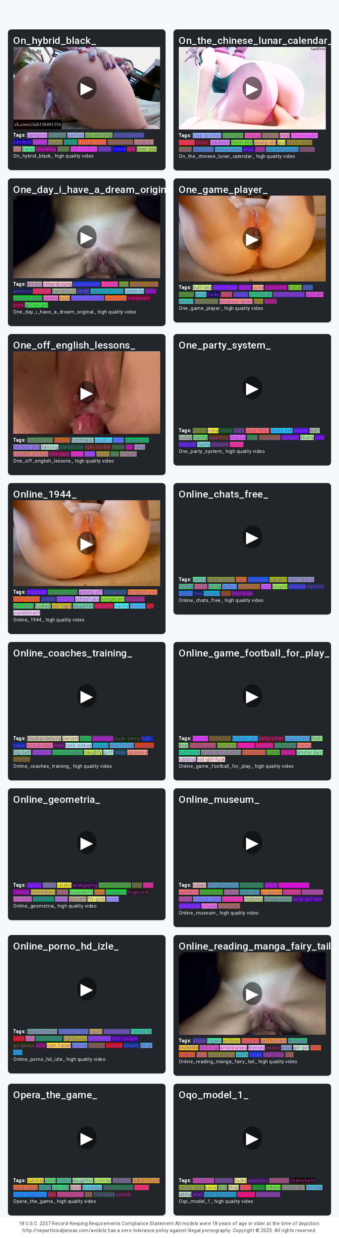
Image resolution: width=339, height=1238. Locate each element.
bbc (52, 1194)
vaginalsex (252, 885)
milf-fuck (203, 149)
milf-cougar (125, 1038)
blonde (307, 149)
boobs (200, 430)
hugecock (269, 437)
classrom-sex (42, 1031)
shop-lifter (257, 430)
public (273, 752)
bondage (92, 1187)
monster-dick (73, 1031)
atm (30, 1038)
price (75, 1187)
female (21, 892)
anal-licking (120, 142)
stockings (115, 298)
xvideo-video (144, 284)
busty (271, 301)
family (34, 885)
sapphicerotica (106, 291)
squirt (185, 149)
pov (115, 454)
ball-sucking (84, 149)
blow (89, 454)
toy (129, 447)
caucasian (99, 1038)
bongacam (112, 599)
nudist (273, 1047)
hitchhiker (83, 440)
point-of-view (129, 135)
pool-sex (135, 599)
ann (131, 149)
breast (240, 294)
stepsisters (297, 738)
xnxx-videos (221, 1054)
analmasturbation (221, 752)
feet (226, 593)
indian (199, 885)
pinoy (63, 149)
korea (214, 586)
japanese (137, 752)
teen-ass (147, 149)
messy (301, 430)
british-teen (117, 1031)
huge (120, 752)
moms (40, 142)
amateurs (249, 586)
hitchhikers (43, 892)
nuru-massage (87, 298)
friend (119, 149)
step (285, 135)
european (285, 745)
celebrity (134, 291)
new (124, 284)
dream (34, 284)
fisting (186, 586)
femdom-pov (142, 592)
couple (279, 586)
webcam (297, 1040)
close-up (209, 1047)
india (213, 430)
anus (248, 149)
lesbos (229, 586)
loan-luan (273, 1054)
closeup (246, 1194)
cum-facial (59, 1045)
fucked (43, 606)
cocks (200, 586)
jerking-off (137, 440)
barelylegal (225, 287)
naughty (93, 752)
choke (236, 444)
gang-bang (25, 1187)
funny (203, 444)
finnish (138, 606)
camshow (229, 906)
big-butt (22, 752)
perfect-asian (293, 885)
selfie (118, 447)
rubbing (187, 759)
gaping (79, 1045)
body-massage (30, 1194)
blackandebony (44, 738)
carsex (50, 298)
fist (88, 1194)
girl (150, 606)
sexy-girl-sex (307, 899)
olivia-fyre (115, 592)
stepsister (276, 287)
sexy (99, 892)
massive (103, 606)
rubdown (220, 142)
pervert (70, 738)
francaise (104, 1194)
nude (226, 294)
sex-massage (67, 752)
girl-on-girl (36, 305)
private (187, 142)
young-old (265, 142)
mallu (258, 1187)
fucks (213, 294)
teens (225, 430)
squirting (219, 437)
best (308, 287)
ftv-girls (57, 135)
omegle (128, 454)
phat (266, 586)
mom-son (242, 142)
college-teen (92, 142)
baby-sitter (271, 738)
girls (259, 301)
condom (22, 142)
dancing (50, 447)
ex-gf (83, 291)
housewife (81, 892)
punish (123, 1194)
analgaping (85, 885)
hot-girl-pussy (223, 885)
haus (139, 447)
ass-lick (60, 1187)
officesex (203, 1180)
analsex (297, 586)
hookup (253, 135)
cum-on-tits (97, 447)
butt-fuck (233, 135)
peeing (186, 294)
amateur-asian (236, 301)
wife (41, 1045)
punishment (86, 284)
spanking (46, 149)
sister (61, 899)
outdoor (232, 1040)
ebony (307, 437)
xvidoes (246, 745)
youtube (22, 899)
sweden (264, 745)
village (288, 752)
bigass (55, 142)
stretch (62, 440)
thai (198, 593)
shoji (233, 1187)
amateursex (233, 1047)
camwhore (64, 291)
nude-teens (127, 738)
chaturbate (302, 1180)
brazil (112, 899)
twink (45, 1187)
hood (245, 1187)
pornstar (144, 745)
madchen (43, 899)
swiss (28, 149)
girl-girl (301, 1047)
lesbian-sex (245, 738)
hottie (70, 142)
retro (151, 291)
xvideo (64, 1180)
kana (241, 579)
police (295, 287)
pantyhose (206, 301)
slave (211, 1187)
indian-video (221, 579)
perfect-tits (40, 440)
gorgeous (271, 892)
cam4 (77, 454)
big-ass (96, 1045)
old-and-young (282, 149)
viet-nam (59, 454)
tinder (202, 142)
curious (35, 1180)
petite (103, 454)
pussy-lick (281, 430)
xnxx (198, 1194)
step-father (301, 579)
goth (108, 752)
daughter (83, 606)
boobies (251, 1040)
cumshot (189, 892)
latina (185, 1194)
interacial (242, 593)
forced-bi (141, 1031)
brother (109, 284)
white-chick (300, 142)
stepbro (103, 440)
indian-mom (146, 1180)
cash (118, 440)
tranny (200, 437)
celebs (48, 599)
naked (186, 593)
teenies (256, 1047)
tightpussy (75, 1038)
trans (63, 892)
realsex (270, 135)
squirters (258, 1180)
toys (260, 149)
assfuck (292, 892)
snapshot (116, 892)
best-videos (78, 745)
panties (75, 135)
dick (17, 1052)
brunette (188, 1047)
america (22, 291)
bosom (131, 1045)
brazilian (37, 592)
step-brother (207, 135)
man (59, 745)
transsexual (203, 745)
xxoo (64, 298)
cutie (258, 287)
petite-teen (191, 1187)
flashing (42, 291)
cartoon (315, 586)
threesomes (228, 149)
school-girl (293, 1187)
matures (253, 899)
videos (231, 892)
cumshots (220, 738)
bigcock (187, 444)
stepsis (238, 437)
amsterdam (39, 745)
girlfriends (260, 294)
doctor (186, 301)
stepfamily (122, 745)
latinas (200, 738)
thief (252, 437)
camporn (37, 135)
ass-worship (99, 135)
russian (212, 593)
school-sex (87, 599)
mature (114, 1045)
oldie (50, 1180)
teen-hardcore (115, 885)
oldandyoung (57, 284)
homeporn (211, 892)
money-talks (207, 899)
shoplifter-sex (289, 294)
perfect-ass (26, 447)
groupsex (102, 738)
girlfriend (23, 606)
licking (304, 745)
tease (104, 149)
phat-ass (250, 892)
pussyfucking (62, 592)
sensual (65, 599)
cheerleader (304, 135)
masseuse (254, 752)
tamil (85, 738)
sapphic (278, 579)
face (202, 1054)
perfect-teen (27, 298)
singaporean (278, 899)
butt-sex (202, 287)
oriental (102, 1180)
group (199, 1040)
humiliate (189, 752)
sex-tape (62, 606)
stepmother (26, 599)
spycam (314, 294)
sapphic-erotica (30, 454)
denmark (279, 1180)
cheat (245, 287)
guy (281, 142)
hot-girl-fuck (211, 759)
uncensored (70, 1194)
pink (319, 437)
